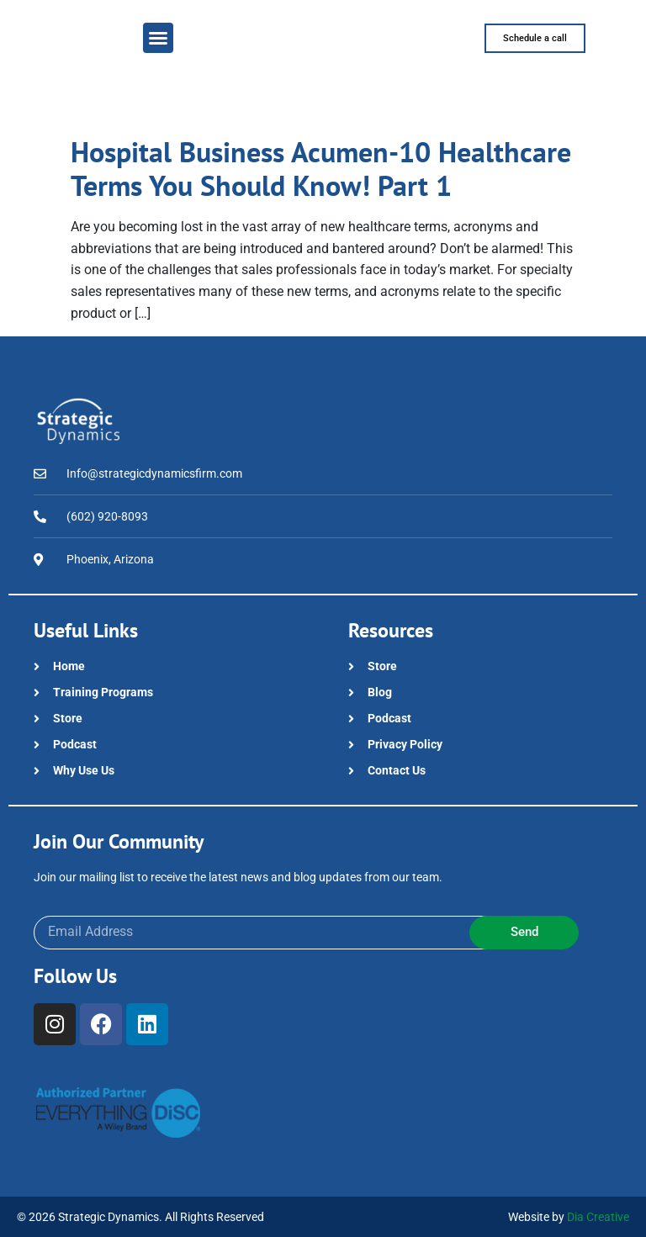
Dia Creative (598, 1217)
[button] (158, 38)
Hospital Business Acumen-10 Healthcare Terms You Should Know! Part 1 (321, 168)
